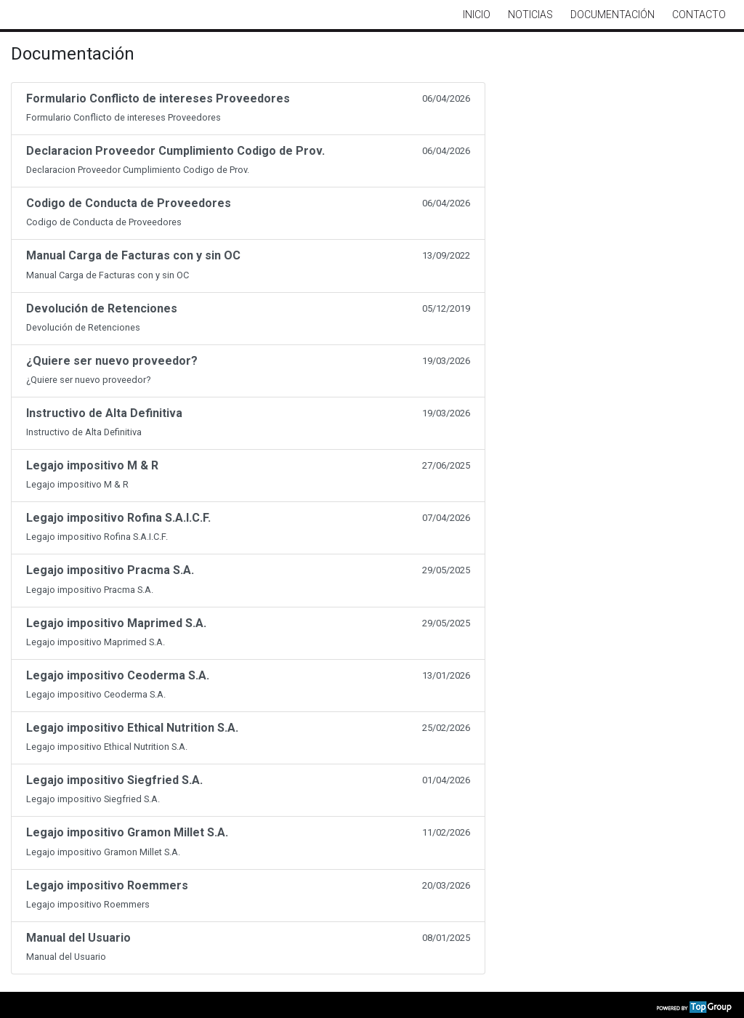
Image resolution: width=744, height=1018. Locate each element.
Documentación (612, 14)
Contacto (699, 14)
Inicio (476, 14)
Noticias (530, 14)
